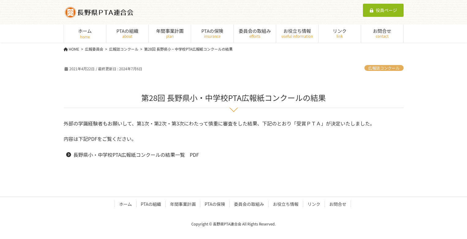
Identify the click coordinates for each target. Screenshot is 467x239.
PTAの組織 (151, 204)
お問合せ (337, 204)
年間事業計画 (183, 204)
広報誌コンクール (383, 68)
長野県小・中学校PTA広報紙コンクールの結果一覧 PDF (136, 154)
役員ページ (383, 10)
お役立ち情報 (286, 204)
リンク (313, 204)
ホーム (125, 204)
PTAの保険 (215, 204)
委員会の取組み (249, 204)
